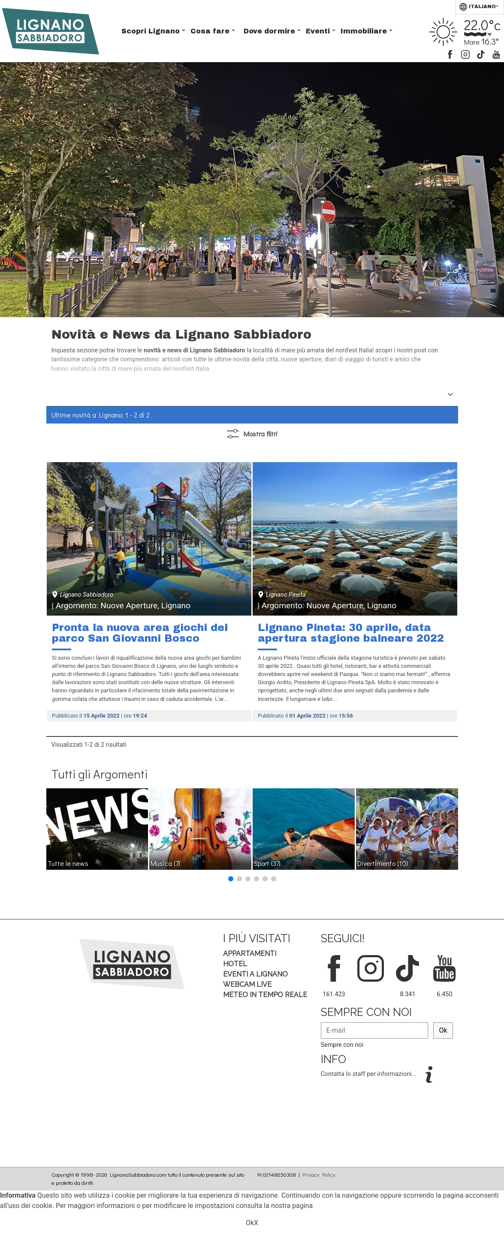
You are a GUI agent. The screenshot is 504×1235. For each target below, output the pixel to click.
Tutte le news (68, 863)
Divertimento (382, 863)
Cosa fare (211, 31)
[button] (230, 878)
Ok (443, 1030)
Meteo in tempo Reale (265, 995)
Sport (267, 863)
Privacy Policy (318, 1174)
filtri (252, 434)
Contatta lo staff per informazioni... (369, 1074)
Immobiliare (365, 31)
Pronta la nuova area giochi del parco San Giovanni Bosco (140, 633)
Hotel (235, 964)
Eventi (319, 31)
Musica (165, 863)
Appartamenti (249, 954)
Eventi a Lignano (255, 974)
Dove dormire (270, 31)
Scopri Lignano (151, 31)
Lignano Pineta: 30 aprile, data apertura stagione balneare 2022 (351, 633)
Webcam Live (247, 984)
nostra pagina (292, 1206)
